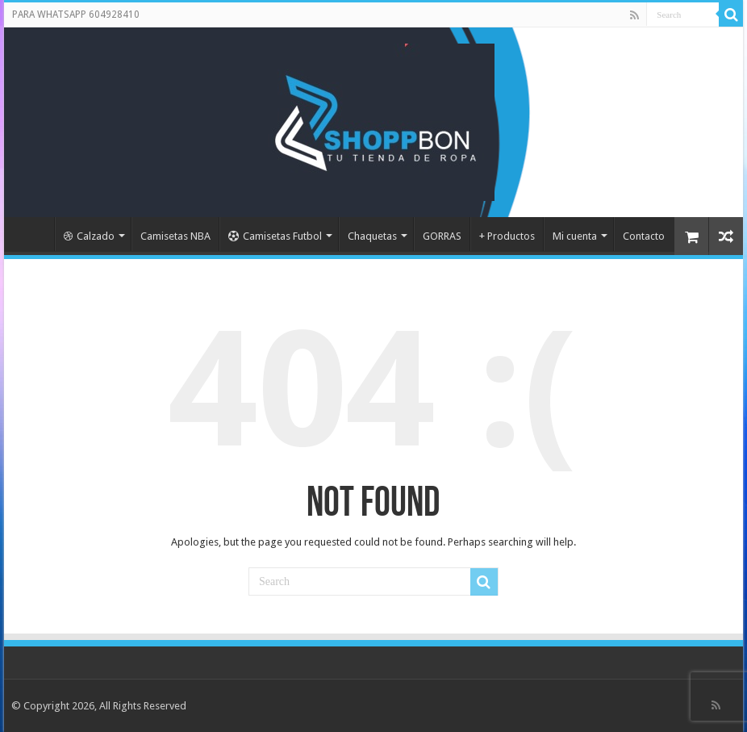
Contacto (644, 236)
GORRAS (442, 236)
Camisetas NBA (175, 236)
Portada (33, 234)
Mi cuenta (575, 236)
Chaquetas (372, 236)
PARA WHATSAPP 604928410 (76, 14)
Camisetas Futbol (275, 236)
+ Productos (507, 236)
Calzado (89, 236)
